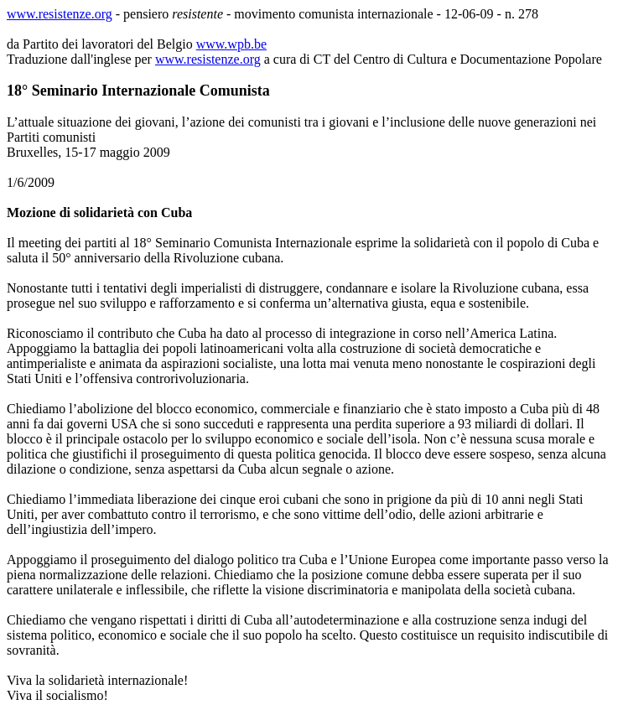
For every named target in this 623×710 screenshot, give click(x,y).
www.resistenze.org (59, 14)
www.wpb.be (231, 44)
